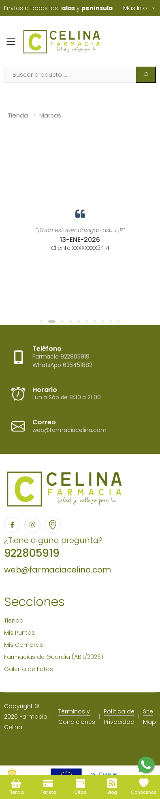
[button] (42, 321)
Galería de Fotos (28, 669)
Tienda (18, 115)
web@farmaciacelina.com (57, 569)
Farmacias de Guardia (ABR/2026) (53, 657)
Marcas (50, 115)
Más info (135, 8)
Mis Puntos (19, 633)
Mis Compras (23, 645)
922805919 (31, 553)
